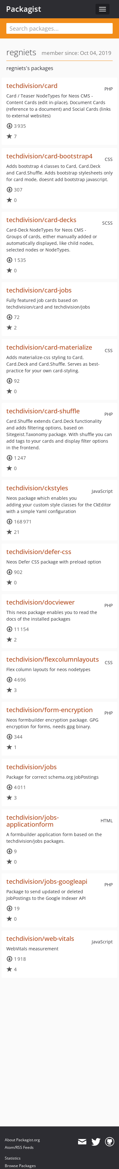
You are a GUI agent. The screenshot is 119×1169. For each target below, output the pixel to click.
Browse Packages (20, 1165)
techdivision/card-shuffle (43, 411)
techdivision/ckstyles (37, 488)
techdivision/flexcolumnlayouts (52, 659)
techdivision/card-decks (41, 219)
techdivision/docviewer (40, 602)
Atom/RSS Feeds (19, 1147)
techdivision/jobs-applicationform (32, 821)
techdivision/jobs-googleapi (46, 881)
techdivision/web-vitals (40, 938)
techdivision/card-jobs (39, 290)
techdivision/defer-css (38, 551)
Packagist (23, 9)
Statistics (13, 1158)
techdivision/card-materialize (49, 347)
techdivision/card (31, 85)
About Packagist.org (22, 1139)
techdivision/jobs (31, 767)
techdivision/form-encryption (49, 710)
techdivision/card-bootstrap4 (49, 156)
